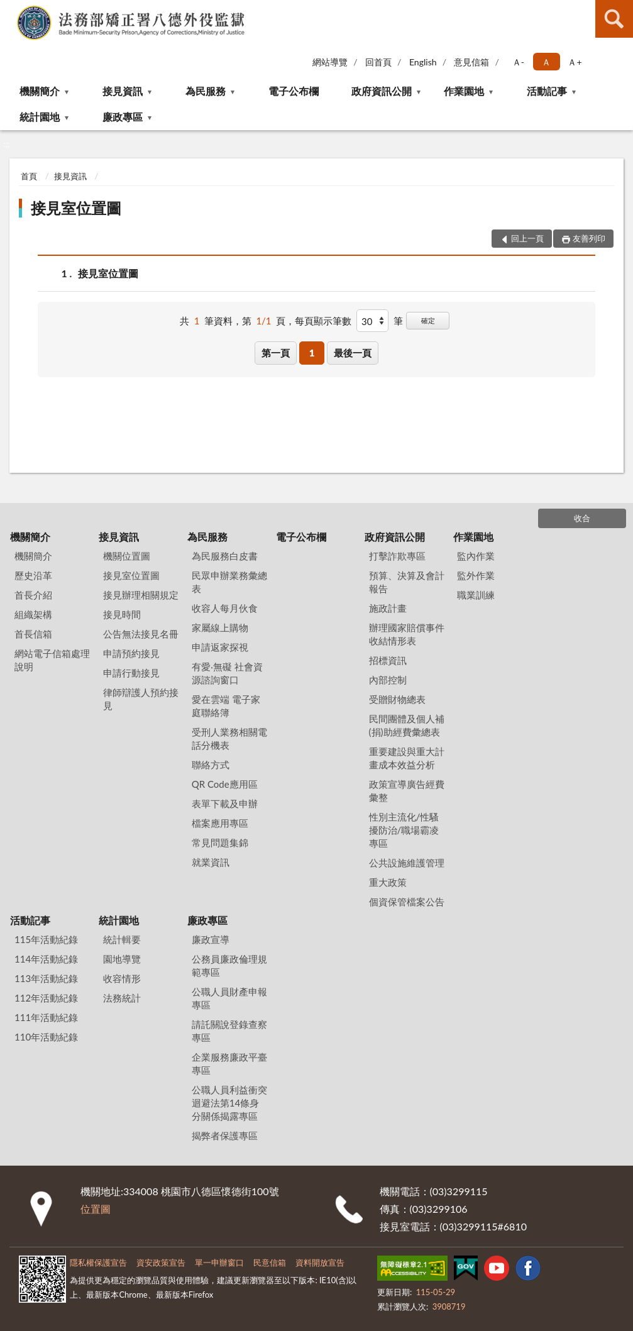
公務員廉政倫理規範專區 (229, 965)
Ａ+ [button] (574, 62)
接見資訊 (122, 91)
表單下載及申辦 (225, 803)
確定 (428, 320)
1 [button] (312, 352)
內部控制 (388, 679)
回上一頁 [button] (527, 238)
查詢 (614, 19)
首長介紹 (33, 594)
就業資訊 (210, 862)
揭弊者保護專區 (225, 1135)
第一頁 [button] (275, 352)
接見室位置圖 (76, 208)
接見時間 (122, 614)
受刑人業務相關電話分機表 (229, 738)
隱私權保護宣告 (98, 1262)
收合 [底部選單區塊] (582, 518)
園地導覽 (122, 958)
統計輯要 (122, 939)
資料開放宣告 (319, 1262)
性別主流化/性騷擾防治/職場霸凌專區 (404, 830)
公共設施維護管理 (406, 862)
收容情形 (122, 978)
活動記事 (547, 91)
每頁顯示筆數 (323, 320)
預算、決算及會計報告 (406, 582)
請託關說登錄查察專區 (229, 1031)
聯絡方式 (210, 764)
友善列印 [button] (589, 238)
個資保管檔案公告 (406, 901)
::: (10, 9)
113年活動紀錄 (46, 978)
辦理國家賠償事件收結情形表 (406, 634)
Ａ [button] (546, 62)
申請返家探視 (220, 647)
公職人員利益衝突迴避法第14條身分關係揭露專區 (229, 1103)
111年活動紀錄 (46, 1017)
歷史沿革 (33, 575)
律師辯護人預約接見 (141, 699)
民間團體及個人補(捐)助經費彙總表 (406, 725)
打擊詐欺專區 (397, 555)
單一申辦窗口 (219, 1262)
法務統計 (122, 997)
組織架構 (33, 614)
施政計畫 (388, 608)
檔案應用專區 (220, 823)
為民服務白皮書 (225, 555)
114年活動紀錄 (46, 958)
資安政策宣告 (160, 1262)
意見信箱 (471, 62)
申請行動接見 (131, 672)
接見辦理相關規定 (141, 594)
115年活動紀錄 (46, 939)
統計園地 (39, 117)
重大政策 (388, 882)
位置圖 (95, 1209)
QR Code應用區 (225, 784)
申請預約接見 (131, 653)
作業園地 (464, 91)
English (423, 62)
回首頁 (378, 62)
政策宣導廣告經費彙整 (406, 790)
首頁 (29, 176)
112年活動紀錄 (46, 997)
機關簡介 (39, 91)
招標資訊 (388, 660)
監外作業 (476, 575)
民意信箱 (269, 1262)
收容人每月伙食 (225, 608)
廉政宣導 (210, 939)
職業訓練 (476, 594)
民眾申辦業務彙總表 (229, 582)
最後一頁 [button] (353, 352)
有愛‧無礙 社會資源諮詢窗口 (227, 673)
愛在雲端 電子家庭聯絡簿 (226, 705)
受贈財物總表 (397, 699)
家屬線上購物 (220, 627)
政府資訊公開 (381, 91)
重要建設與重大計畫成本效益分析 (406, 758)
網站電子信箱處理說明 (52, 660)
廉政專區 (122, 117)
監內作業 (476, 555)
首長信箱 (33, 633)
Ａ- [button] (518, 62)
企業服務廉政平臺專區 (229, 1063)
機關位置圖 (126, 555)
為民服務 (205, 91)
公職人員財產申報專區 (229, 998)
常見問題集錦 (220, 842)
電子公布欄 (293, 91)
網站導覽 (330, 62)
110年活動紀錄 (46, 1036)
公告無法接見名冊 (141, 633)
